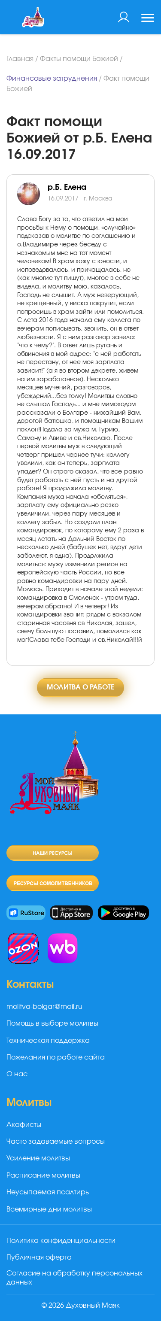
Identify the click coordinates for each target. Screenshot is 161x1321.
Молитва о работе (80, 687)
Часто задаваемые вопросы (55, 1141)
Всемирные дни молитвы (49, 1209)
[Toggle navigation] (148, 18)
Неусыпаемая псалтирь (47, 1192)
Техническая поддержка (48, 1040)
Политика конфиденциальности (60, 1240)
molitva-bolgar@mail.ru (44, 1006)
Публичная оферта (39, 1257)
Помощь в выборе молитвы (52, 1023)
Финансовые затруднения (51, 78)
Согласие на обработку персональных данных (74, 1278)
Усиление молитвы (38, 1158)
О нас (16, 1074)
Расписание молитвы (43, 1175)
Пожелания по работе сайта (55, 1057)
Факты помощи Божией (79, 58)
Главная (19, 58)
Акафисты (23, 1124)
